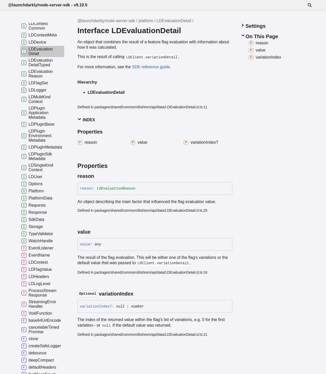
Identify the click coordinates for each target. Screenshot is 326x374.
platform (145, 21)
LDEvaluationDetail (174, 21)
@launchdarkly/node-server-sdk (106, 21)
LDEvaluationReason (116, 188)
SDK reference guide (151, 67)
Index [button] (86, 119)
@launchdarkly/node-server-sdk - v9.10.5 (47, 5)
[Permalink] (98, 176)
